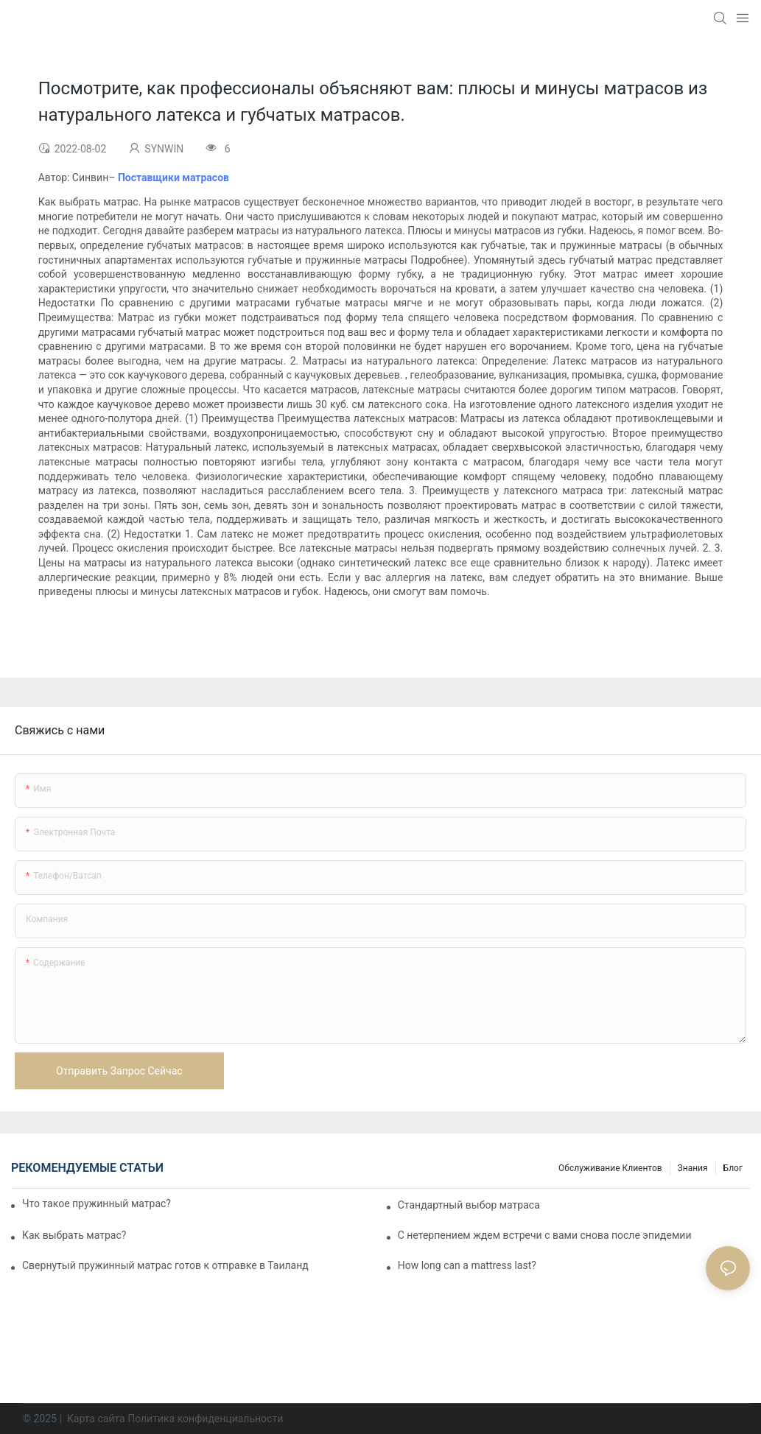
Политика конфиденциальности (205, 1418)
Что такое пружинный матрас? (96, 1203)
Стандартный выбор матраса (469, 1205)
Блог (733, 1168)
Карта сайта (95, 1418)
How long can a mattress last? (467, 1265)
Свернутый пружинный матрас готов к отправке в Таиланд (165, 1265)
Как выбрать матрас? (74, 1235)
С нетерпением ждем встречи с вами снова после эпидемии (545, 1235)
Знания (693, 1168)
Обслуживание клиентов (610, 1168)
